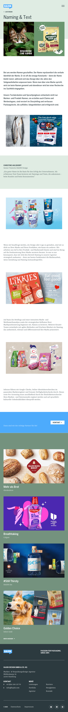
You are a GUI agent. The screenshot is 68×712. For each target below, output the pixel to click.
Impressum (29, 707)
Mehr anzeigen (9, 639)
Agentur (32, 691)
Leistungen (8, 12)
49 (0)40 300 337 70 (13, 684)
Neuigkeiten (51, 688)
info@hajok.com (12, 688)
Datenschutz (16, 707)
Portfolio (32, 688)
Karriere (49, 684)
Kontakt (57, 423)
